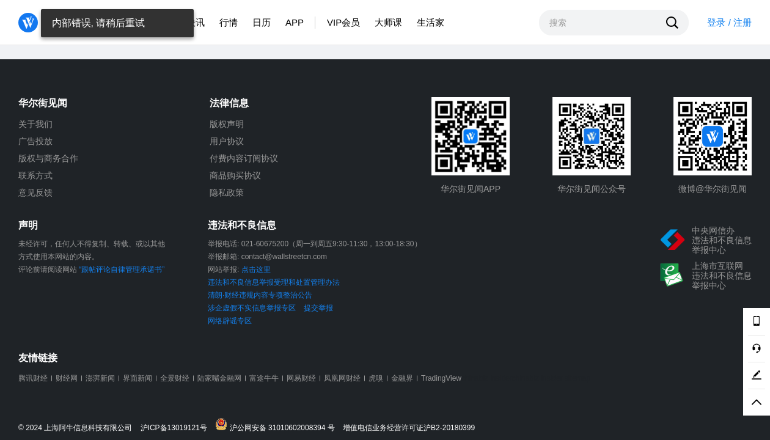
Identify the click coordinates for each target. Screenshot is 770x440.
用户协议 (227, 141)
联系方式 (35, 175)
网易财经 (301, 378)
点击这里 (256, 269)
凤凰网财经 (342, 378)
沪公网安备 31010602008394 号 (277, 425)
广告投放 (35, 141)
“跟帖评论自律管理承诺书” (121, 269)
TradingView (441, 378)
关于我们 (35, 124)
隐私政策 (227, 192)
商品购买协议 (235, 175)
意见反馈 (35, 192)
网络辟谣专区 (230, 321)
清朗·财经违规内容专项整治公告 (260, 295)
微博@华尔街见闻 (712, 189)
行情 (228, 22)
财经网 (67, 378)
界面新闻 (137, 378)
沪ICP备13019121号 (177, 428)
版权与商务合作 (48, 158)
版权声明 (227, 124)
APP (294, 22)
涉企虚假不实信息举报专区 (252, 308)
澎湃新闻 (100, 378)
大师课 (388, 22)
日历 (261, 22)
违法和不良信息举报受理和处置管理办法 (274, 282)
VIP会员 (343, 22)
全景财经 (174, 378)
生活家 (430, 22)
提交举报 (318, 308)
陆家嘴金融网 (219, 378)
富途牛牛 (264, 378)
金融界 (402, 378)
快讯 (195, 22)
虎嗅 (376, 378)
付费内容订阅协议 (244, 158)
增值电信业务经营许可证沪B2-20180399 (409, 428)
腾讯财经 (33, 378)
